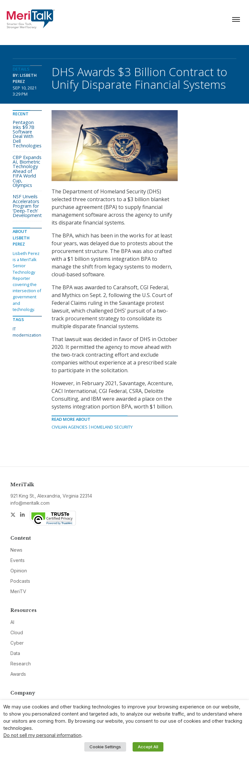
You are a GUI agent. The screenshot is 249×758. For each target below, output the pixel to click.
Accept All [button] (148, 746)
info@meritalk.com (30, 503)
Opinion (18, 570)
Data (15, 653)
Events (17, 560)
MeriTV (18, 591)
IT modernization (27, 332)
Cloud (16, 632)
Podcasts (20, 581)
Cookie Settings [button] (105, 746)
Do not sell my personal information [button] (42, 735)
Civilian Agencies (70, 427)
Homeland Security (112, 427)
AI (12, 622)
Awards (18, 674)
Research (20, 663)
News (16, 550)
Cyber (17, 643)
